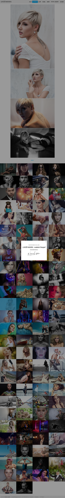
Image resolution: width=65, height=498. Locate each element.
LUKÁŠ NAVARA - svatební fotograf (34, 247)
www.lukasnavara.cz (34, 249)
